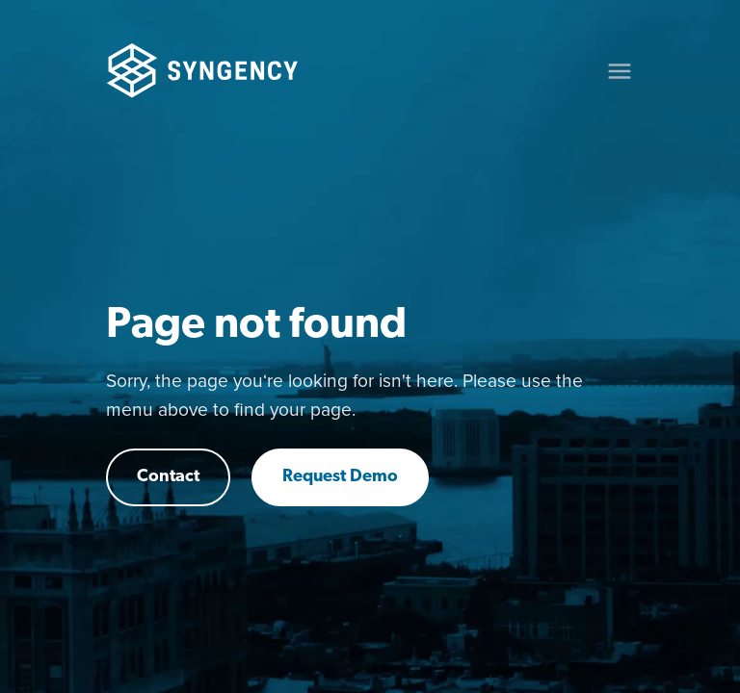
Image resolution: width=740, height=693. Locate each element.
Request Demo (340, 477)
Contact (168, 477)
